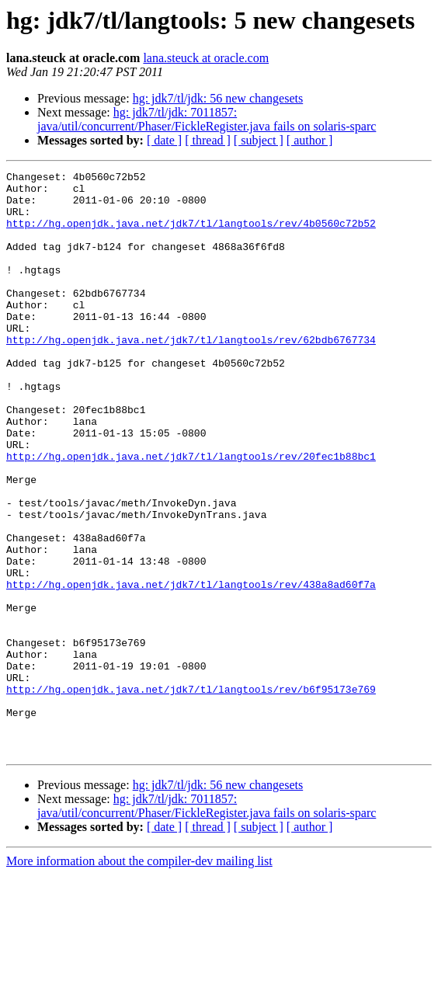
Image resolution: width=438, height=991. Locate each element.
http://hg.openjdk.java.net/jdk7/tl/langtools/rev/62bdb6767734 (191, 374)
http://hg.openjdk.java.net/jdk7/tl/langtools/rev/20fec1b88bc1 (191, 514)
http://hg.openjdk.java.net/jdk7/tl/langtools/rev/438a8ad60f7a (191, 668)
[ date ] (164, 140)
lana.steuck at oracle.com (206, 57)
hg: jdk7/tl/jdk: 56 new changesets (218, 98)
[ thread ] (208, 140)
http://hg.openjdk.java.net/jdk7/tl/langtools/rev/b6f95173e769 (191, 794)
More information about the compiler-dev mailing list (139, 977)
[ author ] (310, 140)
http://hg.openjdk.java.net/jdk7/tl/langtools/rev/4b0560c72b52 (191, 235)
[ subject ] (258, 140)
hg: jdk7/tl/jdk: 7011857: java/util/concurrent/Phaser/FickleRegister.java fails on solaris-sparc (206, 119)
